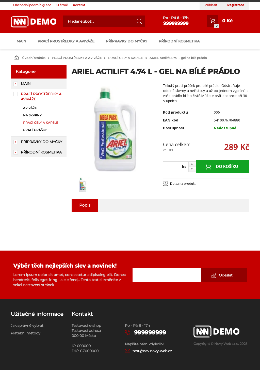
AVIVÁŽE (30, 108)
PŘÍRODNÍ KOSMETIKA (179, 41)
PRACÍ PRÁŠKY (35, 130)
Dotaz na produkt (183, 183)
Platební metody (25, 333)
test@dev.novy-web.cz (152, 351)
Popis (84, 205)
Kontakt (79, 5)
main (21, 41)
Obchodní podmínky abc (32, 5)
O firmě (62, 5)
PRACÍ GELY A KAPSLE (125, 58)
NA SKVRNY (32, 115)
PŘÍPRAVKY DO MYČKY (126, 41)
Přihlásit (211, 5)
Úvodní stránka (29, 57)
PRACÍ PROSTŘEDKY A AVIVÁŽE (66, 41)
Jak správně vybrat (27, 325)
